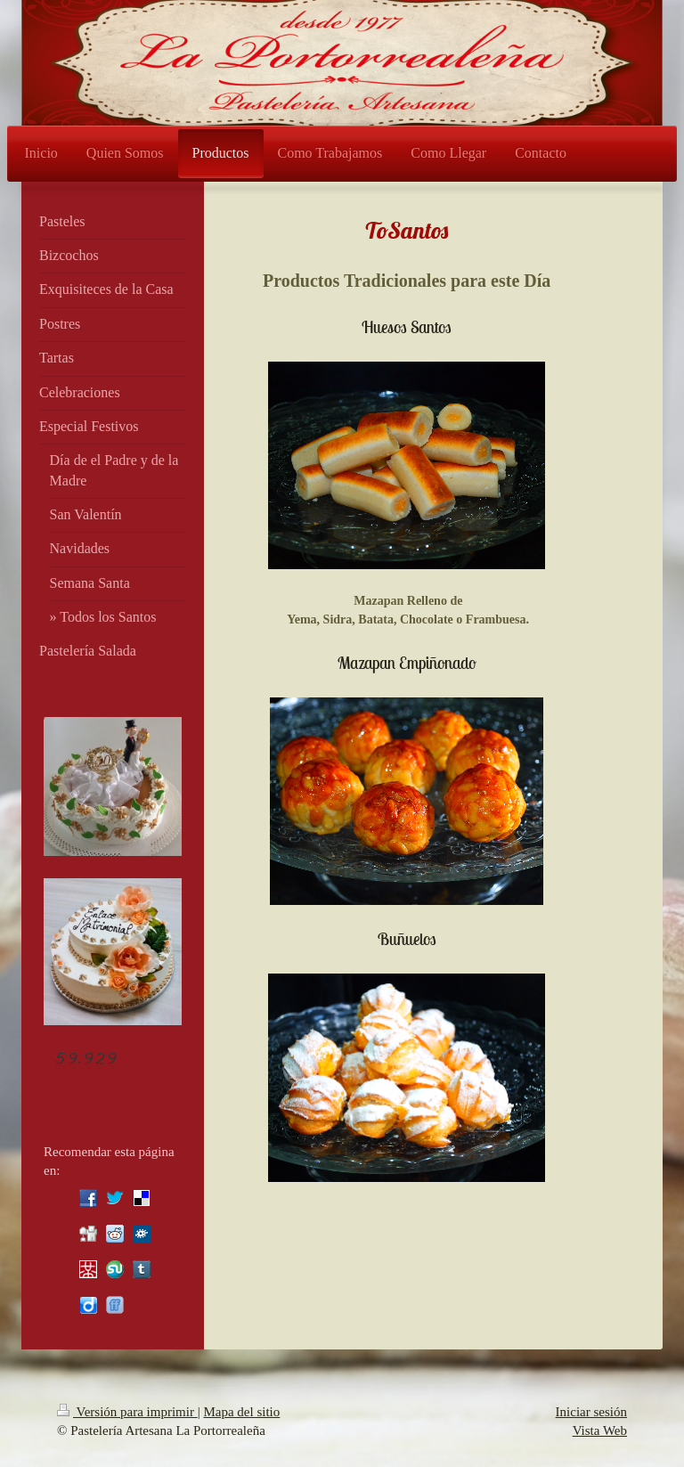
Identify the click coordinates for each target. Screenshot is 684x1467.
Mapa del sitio (241, 1412)
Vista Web (600, 1430)
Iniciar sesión (591, 1412)
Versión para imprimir (127, 1412)
